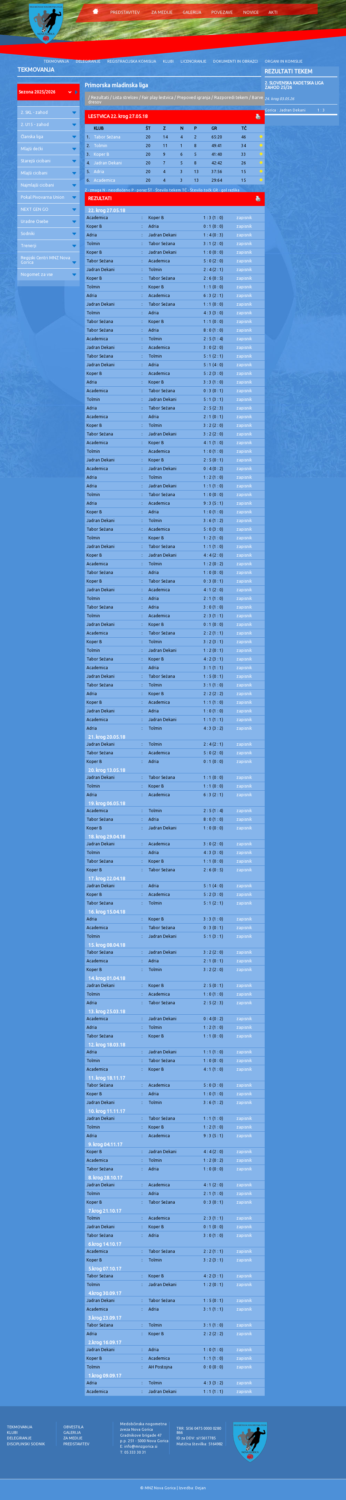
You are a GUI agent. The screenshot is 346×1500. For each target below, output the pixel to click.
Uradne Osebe (48, 221)
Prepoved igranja (194, 97)
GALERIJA (192, 12)
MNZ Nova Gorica (160, 1488)
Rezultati (100, 97)
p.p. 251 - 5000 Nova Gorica (144, 1441)
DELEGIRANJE (88, 61)
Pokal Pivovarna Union (48, 197)
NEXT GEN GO (48, 209)
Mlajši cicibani (48, 173)
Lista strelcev (125, 97)
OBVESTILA (73, 1427)
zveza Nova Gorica (136, 1429)
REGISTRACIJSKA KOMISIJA (131, 61)
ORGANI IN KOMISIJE (283, 61)
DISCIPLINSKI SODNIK (26, 1444)
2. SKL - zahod (48, 112)
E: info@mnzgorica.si (138, 1446)
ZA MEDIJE (162, 12)
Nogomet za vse (48, 274)
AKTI (272, 12)
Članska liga (48, 136)
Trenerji (48, 245)
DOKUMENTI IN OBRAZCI (235, 61)
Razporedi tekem (231, 97)
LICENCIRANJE (193, 61)
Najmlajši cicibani (48, 185)
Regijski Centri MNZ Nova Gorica (48, 259)
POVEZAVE (222, 12)
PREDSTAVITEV (125, 12)
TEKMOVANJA (56, 61)
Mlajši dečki (48, 148)
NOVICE (251, 12)
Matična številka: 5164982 (199, 1444)
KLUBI (168, 61)
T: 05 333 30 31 (133, 1452)
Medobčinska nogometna (143, 1424)
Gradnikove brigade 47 (141, 1435)
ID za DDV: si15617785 (196, 1438)
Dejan (200, 1488)
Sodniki (48, 233)
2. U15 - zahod (48, 124)
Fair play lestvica (157, 97)
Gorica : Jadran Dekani (285, 110)
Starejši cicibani (48, 161)
